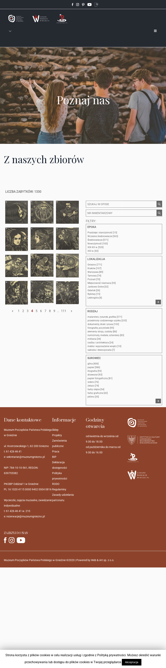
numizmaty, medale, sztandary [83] (106, 335)
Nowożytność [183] (98, 243)
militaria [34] (94, 339)
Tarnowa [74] (94, 275)
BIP (54, 456)
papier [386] (94, 367)
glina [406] (93, 363)
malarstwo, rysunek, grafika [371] (105, 317)
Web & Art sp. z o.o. (102, 560)
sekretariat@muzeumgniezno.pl (25, 456)
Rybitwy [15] (94, 294)
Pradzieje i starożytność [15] (102, 232)
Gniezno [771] (95, 264)
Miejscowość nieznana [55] (102, 283)
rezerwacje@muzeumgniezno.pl (25, 516)
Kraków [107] (94, 268)
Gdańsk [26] (94, 290)
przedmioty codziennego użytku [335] (107, 320)
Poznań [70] (94, 279)
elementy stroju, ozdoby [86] (102, 331)
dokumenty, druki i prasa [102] (103, 324)
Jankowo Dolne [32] (98, 286)
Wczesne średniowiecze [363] (103, 236)
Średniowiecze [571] (98, 240)
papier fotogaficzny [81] (100, 378)
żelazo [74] (93, 385)
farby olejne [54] (96, 389)
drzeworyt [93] (95, 374)
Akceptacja (131, 662)
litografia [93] (94, 371)
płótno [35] (93, 396)
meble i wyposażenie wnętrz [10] (104, 346)
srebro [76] (93, 382)
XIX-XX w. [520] (95, 247)
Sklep (55, 429)
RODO (55, 483)
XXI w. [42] (93, 251)
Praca (55, 451)
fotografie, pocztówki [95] (101, 328)
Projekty (57, 435)
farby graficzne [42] (98, 393)
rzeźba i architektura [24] (100, 342)
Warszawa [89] (95, 272)
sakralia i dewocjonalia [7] (101, 350)
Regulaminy (59, 489)
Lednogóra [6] (95, 297)
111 (63, 311)
